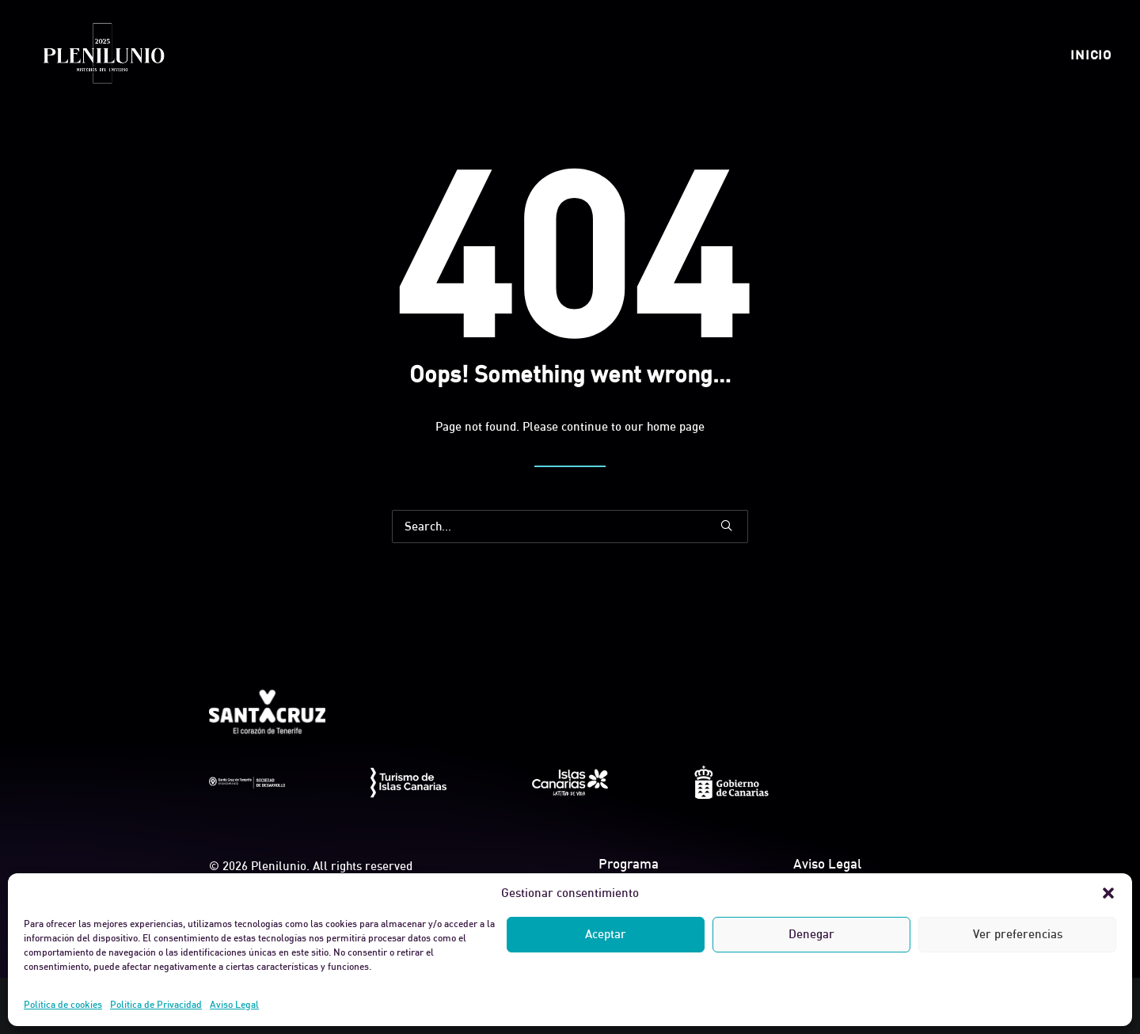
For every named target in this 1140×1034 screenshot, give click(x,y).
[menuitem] (1091, 54)
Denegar (811, 933)
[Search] (570, 526)
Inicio (1091, 55)
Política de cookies (63, 1004)
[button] (1108, 893)
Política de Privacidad (156, 1004)
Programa (628, 863)
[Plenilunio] (102, 54)
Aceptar (605, 933)
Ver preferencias (1017, 933)
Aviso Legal (234, 1004)
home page (676, 426)
